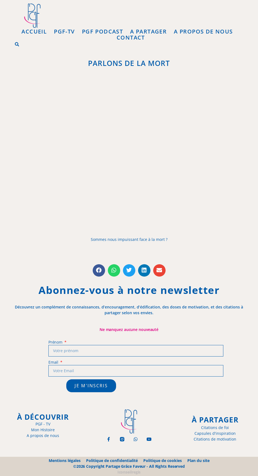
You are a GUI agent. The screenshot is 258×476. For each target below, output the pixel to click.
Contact (131, 38)
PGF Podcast (102, 32)
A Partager (148, 32)
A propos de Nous (203, 32)
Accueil (34, 32)
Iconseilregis (129, 472)
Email (53, 362)
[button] (17, 44)
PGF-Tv (64, 32)
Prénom (56, 342)
